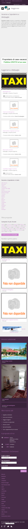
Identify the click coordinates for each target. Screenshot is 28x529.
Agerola (3, 231)
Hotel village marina (7, 361)
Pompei (9, 227)
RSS (11, 526)
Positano (18, 228)
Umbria (3, 195)
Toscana (3, 194)
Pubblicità (12, 447)
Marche (3, 196)
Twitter (8, 526)
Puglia (2, 203)
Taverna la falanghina (8, 112)
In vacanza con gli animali (8, 422)
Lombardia (3, 187)
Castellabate (4, 228)
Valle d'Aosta (4, 183)
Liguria (2, 185)
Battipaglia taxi (7, 91)
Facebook (1, 526)
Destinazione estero (5, 516)
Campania (3, 202)
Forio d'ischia (19, 230)
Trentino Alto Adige (5, 188)
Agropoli (16, 224)
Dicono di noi (13, 442)
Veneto (3, 190)
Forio (8, 231)
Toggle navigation (2, 8)
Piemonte (3, 184)
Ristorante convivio (8, 150)
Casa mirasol (5, 399)
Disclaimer (12, 440)
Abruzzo (3, 199)
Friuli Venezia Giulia (5, 191)
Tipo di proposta (5, 460)
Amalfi (12, 230)
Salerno (19, 226)
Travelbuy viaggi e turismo (10, 168)
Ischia (2, 226)
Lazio (2, 198)
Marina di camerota (10, 226)
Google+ (5, 526)
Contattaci (24, 4)
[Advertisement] (13, 43)
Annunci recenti (6, 424)
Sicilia (2, 208)
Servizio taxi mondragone (8, 405)
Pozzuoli (21, 227)
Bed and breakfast (7, 427)
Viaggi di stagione (7, 419)
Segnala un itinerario (7, 414)
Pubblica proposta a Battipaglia (9, 234)
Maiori (7, 230)
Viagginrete (15, 8)
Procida (15, 227)
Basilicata (3, 205)
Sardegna (3, 209)
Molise (2, 201)
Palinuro (22, 224)
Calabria (3, 206)
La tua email (4, 465)
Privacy (11, 437)
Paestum (11, 228)
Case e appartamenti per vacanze (10, 429)
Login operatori (17, 4)
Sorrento (9, 224)
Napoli (2, 224)
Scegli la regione (6, 455)
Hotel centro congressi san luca (11, 131)
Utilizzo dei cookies (14, 439)
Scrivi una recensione (7, 417)
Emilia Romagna (5, 192)
